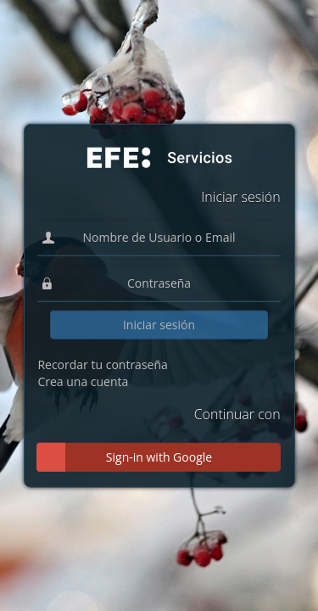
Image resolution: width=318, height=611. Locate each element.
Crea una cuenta (82, 381)
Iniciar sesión (159, 325)
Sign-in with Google (159, 456)
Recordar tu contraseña (102, 364)
